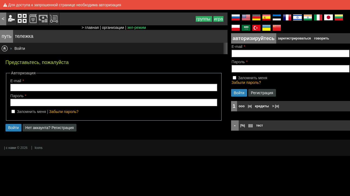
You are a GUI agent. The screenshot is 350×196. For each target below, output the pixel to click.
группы (203, 19)
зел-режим (136, 27)
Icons (38, 148)
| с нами (10, 148)
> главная (90, 27)
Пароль (17, 96)
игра (218, 19)
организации (113, 27)
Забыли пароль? (63, 111)
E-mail (15, 81)
